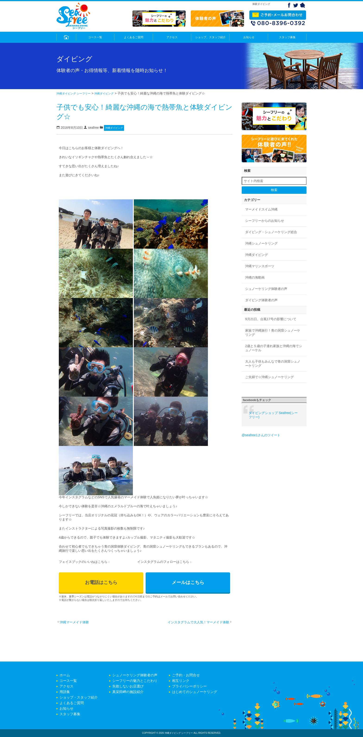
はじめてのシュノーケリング (194, 692)
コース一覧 (95, 37)
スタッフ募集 (287, 37)
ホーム (64, 675)
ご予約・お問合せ (186, 675)
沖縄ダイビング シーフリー (73, 93)
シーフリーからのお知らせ (264, 221)
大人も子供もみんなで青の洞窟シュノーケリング (272, 363)
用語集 (64, 692)
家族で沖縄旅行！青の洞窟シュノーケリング (272, 332)
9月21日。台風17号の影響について (270, 319)
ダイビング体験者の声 (261, 300)
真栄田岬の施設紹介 (128, 692)
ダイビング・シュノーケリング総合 (271, 232)
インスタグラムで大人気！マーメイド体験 (198, 622)
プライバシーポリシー (189, 686)
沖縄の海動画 (255, 277)
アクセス (172, 37)
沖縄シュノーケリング (261, 243)
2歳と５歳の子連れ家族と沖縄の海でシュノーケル (273, 348)
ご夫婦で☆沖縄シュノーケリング (269, 377)
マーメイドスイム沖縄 (261, 209)
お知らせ (248, 37)
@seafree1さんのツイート (261, 435)
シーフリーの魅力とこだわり (134, 681)
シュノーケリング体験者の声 (266, 289)
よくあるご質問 (133, 37)
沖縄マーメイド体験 (74, 622)
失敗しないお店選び (128, 686)
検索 (274, 190)
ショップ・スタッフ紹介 (78, 697)
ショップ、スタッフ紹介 (210, 37)
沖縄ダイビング (104, 93)
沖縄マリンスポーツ (259, 266)
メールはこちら (188, 582)
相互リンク (180, 681)
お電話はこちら (101, 582)
